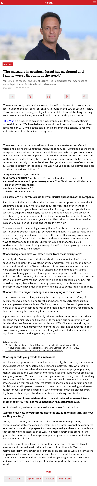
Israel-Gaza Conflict (14, 478)
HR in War (49, 478)
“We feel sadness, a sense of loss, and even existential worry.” (34, 350)
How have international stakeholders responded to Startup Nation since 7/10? (42, 347)
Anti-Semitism (64, 478)
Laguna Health (34, 478)
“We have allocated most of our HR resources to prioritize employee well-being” (42, 345)
